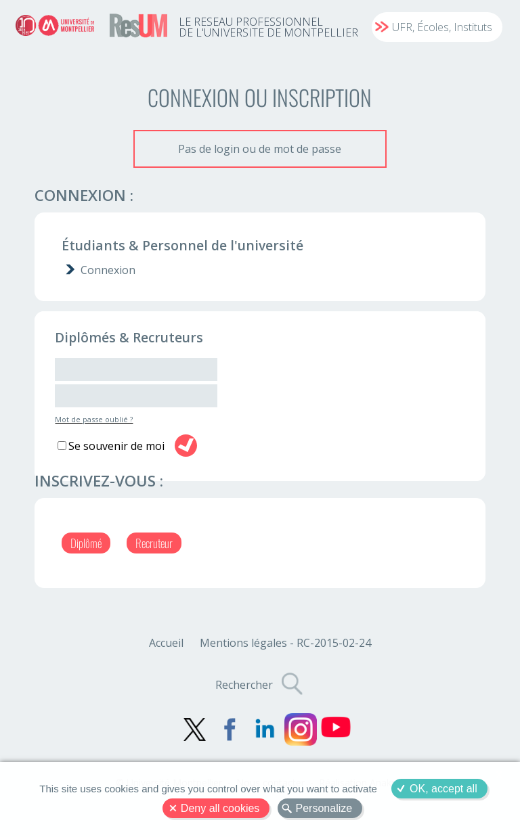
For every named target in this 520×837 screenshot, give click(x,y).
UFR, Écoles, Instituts (442, 27)
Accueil (166, 642)
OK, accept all (443, 788)
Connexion (108, 270)
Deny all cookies (220, 808)
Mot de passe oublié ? (94, 419)
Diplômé (86, 543)
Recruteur (154, 543)
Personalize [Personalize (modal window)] (324, 808)
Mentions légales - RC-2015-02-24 (285, 642)
